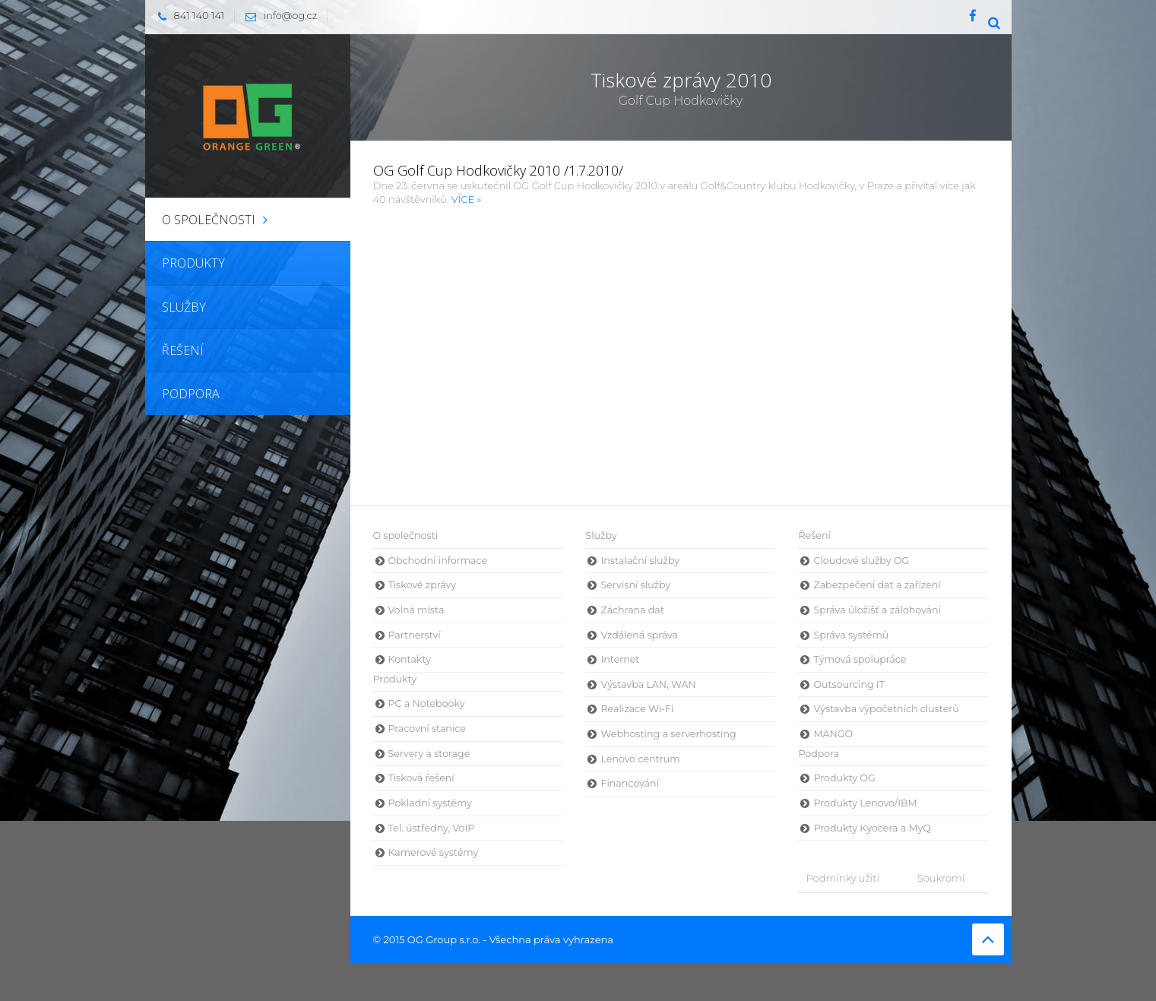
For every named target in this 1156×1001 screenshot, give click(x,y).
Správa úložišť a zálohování (876, 610)
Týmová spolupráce (859, 659)
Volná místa (416, 610)
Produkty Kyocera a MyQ (871, 828)
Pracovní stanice (427, 728)
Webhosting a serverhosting (668, 734)
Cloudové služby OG (861, 560)
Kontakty (409, 659)
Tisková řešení (421, 778)
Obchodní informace (438, 560)
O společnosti (406, 535)
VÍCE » (466, 199)
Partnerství (414, 635)
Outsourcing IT (848, 684)
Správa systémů (850, 635)
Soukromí (940, 878)
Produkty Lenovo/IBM (865, 803)
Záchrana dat (632, 610)
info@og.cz (278, 15)
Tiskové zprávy (422, 585)
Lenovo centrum (639, 759)
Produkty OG (844, 778)
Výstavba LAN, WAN (647, 684)
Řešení (814, 535)
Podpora (818, 753)
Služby (600, 535)
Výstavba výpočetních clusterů (885, 708)
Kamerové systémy (433, 852)
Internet (619, 659)
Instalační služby (639, 560)
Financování (629, 783)
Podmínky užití (842, 878)
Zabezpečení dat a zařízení (876, 585)
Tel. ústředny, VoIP (431, 828)
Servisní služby (635, 585)
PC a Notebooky (426, 703)
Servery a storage (429, 753)
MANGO (833, 734)
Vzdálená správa (639, 635)
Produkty (395, 679)
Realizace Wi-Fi (636, 708)
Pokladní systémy (430, 803)
